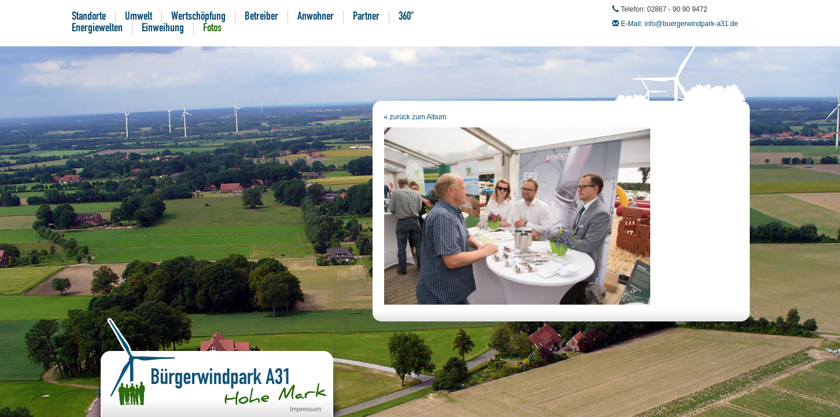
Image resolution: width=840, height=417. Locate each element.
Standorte (89, 17)
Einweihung (163, 29)
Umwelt (138, 17)
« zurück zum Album (415, 117)
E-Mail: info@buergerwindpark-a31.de (679, 24)
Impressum (305, 408)
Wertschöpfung (198, 17)
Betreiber (261, 17)
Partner (366, 17)
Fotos (212, 29)
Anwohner (315, 17)
